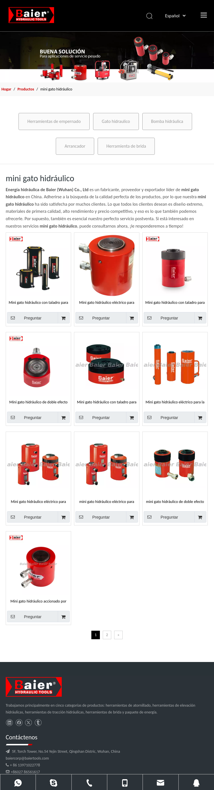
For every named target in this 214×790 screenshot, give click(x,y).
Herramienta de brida (126, 146)
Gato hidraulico (116, 121)
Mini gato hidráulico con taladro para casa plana (38, 302)
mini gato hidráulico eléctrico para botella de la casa (106, 501)
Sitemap (183, 783)
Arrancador (75, 146)
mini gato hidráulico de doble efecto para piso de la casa (175, 501)
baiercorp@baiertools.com (80, 733)
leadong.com (165, 783)
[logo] (27, 684)
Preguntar (24, 317)
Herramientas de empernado (54, 121)
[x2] (107, 56)
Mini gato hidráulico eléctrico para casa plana (106, 302)
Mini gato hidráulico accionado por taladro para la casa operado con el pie (38, 601)
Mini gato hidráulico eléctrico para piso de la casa (38, 501)
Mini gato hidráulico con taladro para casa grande (175, 302)
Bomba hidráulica (167, 121)
